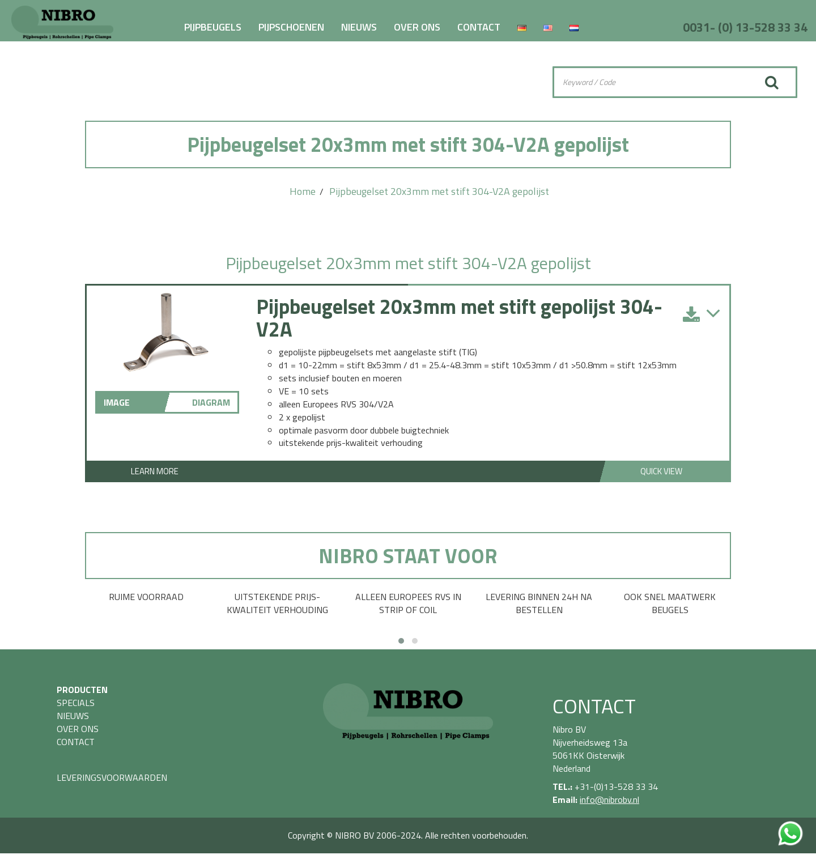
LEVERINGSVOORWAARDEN (112, 777)
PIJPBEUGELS (212, 27)
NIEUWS (359, 27)
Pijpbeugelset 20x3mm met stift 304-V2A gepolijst (439, 191)
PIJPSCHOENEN (291, 27)
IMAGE (117, 402)
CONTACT (478, 27)
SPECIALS (76, 702)
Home (303, 191)
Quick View (661, 471)
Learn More (154, 471)
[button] (401, 641)
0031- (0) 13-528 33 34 (745, 27)
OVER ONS (417, 27)
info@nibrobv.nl (609, 799)
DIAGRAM (211, 402)
